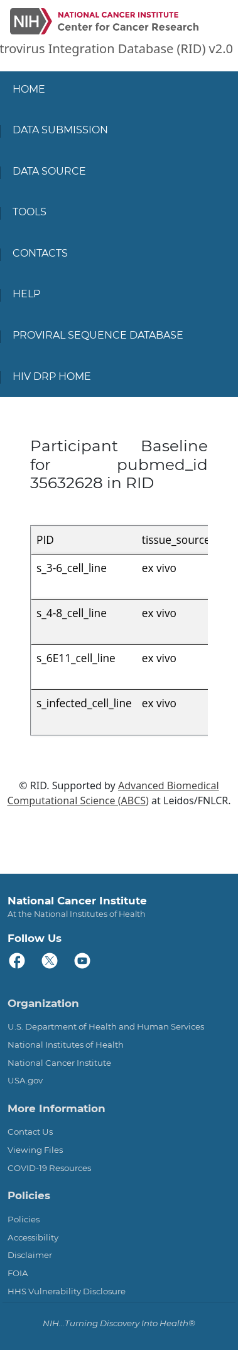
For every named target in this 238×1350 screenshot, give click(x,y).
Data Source (49, 171)
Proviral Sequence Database (98, 335)
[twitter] (50, 961)
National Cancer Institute (59, 1063)
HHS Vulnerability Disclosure (67, 1291)
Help (26, 294)
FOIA (18, 1273)
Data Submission (60, 130)
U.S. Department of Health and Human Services (106, 1026)
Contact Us (30, 1132)
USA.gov (25, 1080)
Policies (24, 1219)
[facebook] (18, 961)
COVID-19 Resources (49, 1168)
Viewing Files (35, 1150)
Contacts (40, 253)
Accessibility (33, 1237)
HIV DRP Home (52, 376)
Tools (29, 212)
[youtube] (83, 961)
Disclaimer (30, 1255)
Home (29, 89)
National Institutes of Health (66, 1045)
